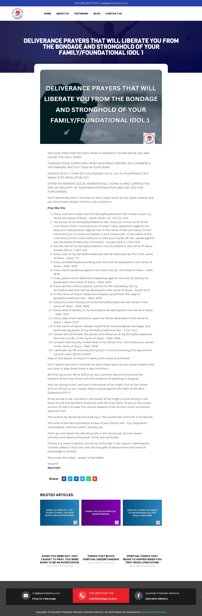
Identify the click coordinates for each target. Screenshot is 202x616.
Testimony (81, 13)
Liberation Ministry (157, 598)
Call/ (92, 598)
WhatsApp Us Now (106, 598)
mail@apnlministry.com (114, 3)
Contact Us (113, 13)
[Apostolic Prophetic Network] (138, 595)
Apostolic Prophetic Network (162, 593)
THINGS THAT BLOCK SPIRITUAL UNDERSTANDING (101, 557)
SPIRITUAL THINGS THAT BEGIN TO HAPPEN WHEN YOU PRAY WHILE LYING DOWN (142, 559)
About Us (62, 13)
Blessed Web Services (154, 612)
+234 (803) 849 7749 (86, 3)
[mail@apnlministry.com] (26, 595)
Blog (97, 13)
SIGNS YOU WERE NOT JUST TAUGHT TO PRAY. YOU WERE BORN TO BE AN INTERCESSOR (59, 559)
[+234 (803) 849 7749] (82, 595)
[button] (64, 478)
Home (47, 13)
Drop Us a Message (44, 598)
